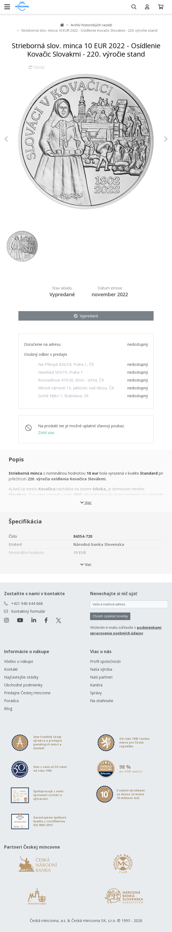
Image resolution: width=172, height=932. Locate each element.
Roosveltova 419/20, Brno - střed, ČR (71, 380)
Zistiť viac (46, 432)
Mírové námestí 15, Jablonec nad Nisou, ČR (76, 387)
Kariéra (96, 684)
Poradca (11, 700)
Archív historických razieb (91, 24)
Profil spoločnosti (105, 661)
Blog (8, 708)
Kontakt (11, 669)
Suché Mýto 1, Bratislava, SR (63, 395)
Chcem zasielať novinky (110, 616)
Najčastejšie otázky (21, 677)
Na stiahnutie (101, 700)
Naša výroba (101, 669)
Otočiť (36, 70)
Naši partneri (101, 677)
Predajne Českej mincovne (27, 692)
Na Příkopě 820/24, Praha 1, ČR (66, 364)
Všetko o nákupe (18, 661)
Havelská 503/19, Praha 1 (60, 372)
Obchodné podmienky (23, 684)
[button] (16, 139)
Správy (96, 692)
